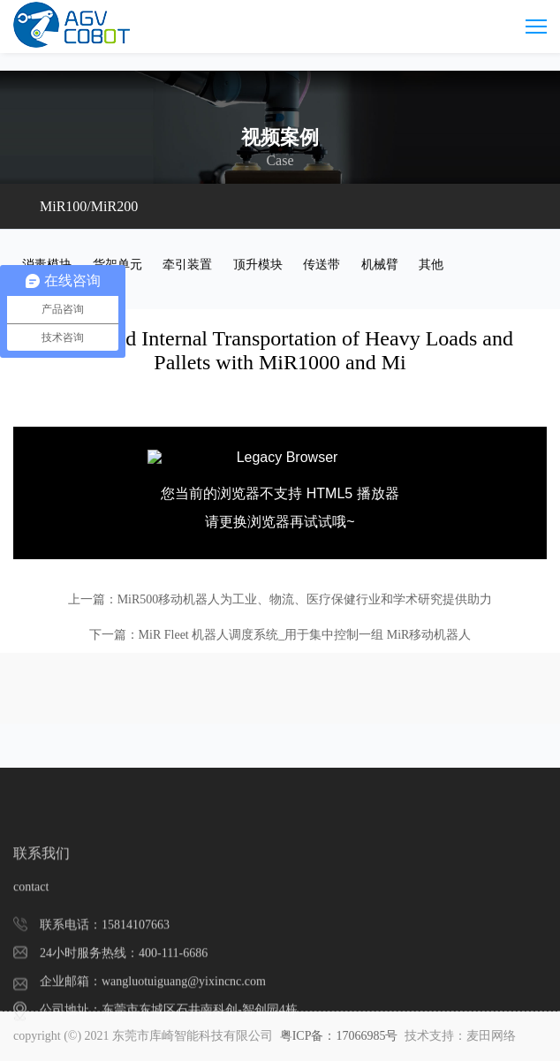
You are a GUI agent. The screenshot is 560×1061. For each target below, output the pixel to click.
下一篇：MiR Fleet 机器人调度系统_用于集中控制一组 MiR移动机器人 (280, 634)
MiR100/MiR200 (89, 206)
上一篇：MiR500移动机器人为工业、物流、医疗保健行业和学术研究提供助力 (280, 599)
